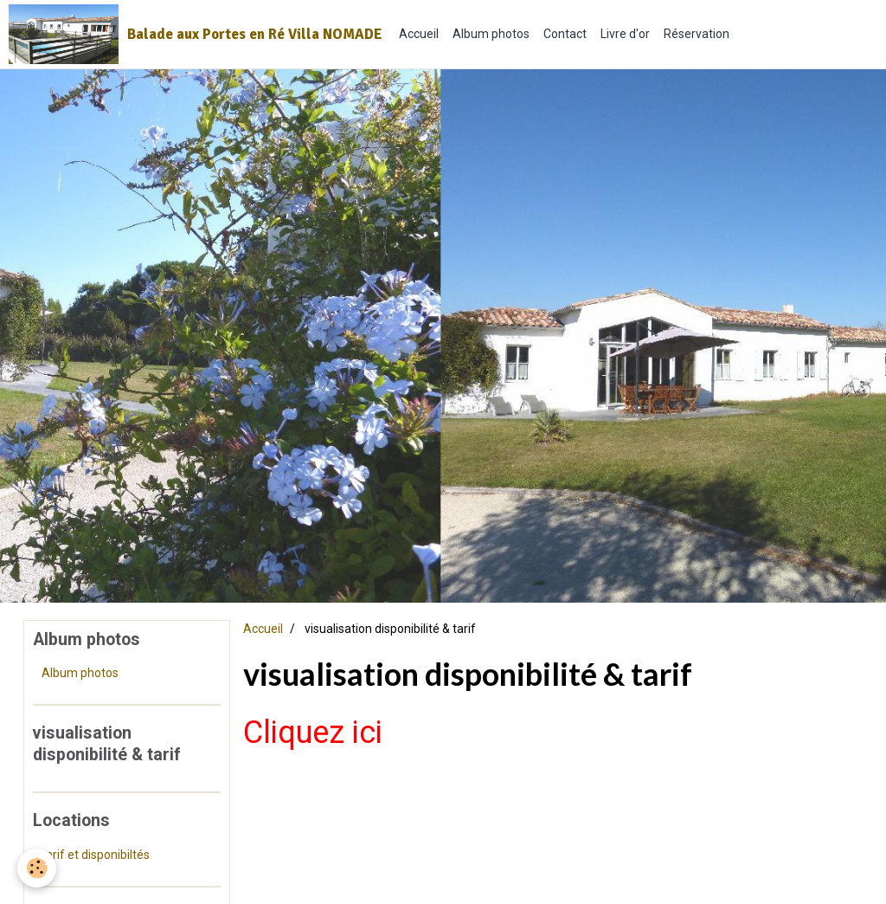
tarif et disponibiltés (96, 855)
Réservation (696, 34)
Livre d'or (625, 34)
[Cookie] (36, 868)
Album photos (491, 34)
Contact (565, 34)
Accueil (419, 34)
